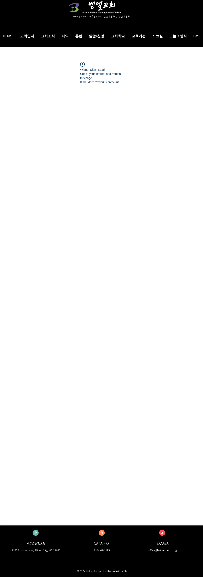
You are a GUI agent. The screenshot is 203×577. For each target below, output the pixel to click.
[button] (28, 34)
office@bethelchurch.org (163, 550)
